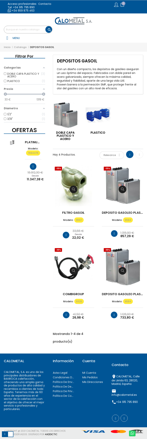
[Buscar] (28, 29)
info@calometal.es (124, 395)
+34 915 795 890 (127, 402)
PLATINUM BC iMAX (33, 142)
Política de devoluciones (64, 386)
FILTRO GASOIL (73, 213)
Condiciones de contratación (64, 377)
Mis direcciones (92, 382)
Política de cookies (64, 396)
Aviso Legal (60, 373)
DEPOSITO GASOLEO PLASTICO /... (122, 213)
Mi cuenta (89, 373)
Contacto (44, 4)
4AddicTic (51, 434)
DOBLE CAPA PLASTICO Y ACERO (65, 136)
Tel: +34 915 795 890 (21, 7)
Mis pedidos (90, 377)
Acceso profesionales (22, 4)
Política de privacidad (64, 391)
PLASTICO (98, 133)
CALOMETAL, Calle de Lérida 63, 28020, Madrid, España (126, 380)
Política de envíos (64, 382)
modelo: (33, 148)
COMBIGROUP (73, 294)
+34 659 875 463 (21, 10)
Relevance (112, 155)
